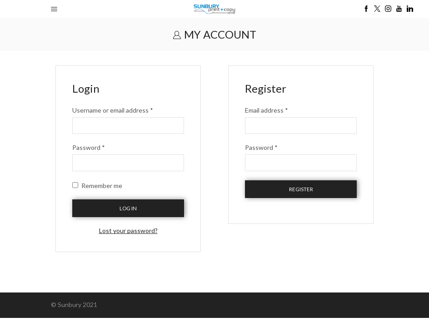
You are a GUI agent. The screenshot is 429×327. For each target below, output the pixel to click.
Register (301, 189)
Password (88, 147)
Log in (128, 208)
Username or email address (112, 110)
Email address (266, 110)
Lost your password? (128, 230)
